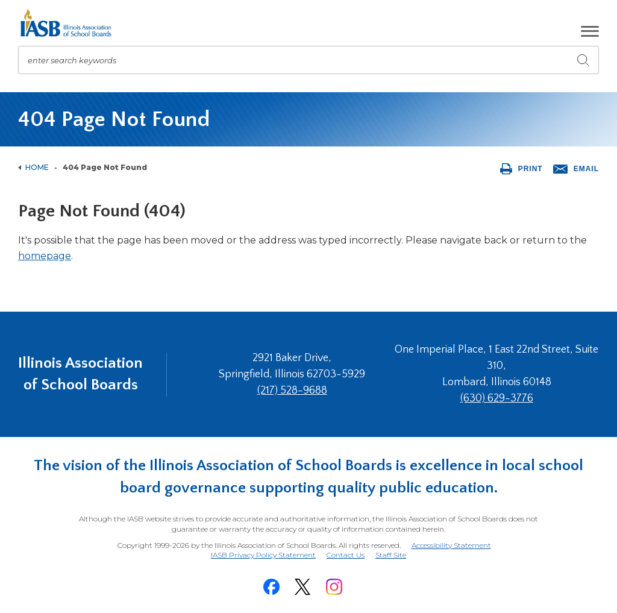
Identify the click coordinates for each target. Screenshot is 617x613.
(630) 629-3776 (496, 398)
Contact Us (346, 554)
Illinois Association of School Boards (80, 374)
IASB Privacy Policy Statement (263, 554)
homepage (44, 256)
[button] (590, 31)
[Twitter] (302, 587)
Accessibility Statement (451, 545)
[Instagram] (333, 587)
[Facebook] (271, 587)
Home (37, 167)
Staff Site (390, 555)
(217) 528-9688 (292, 391)
